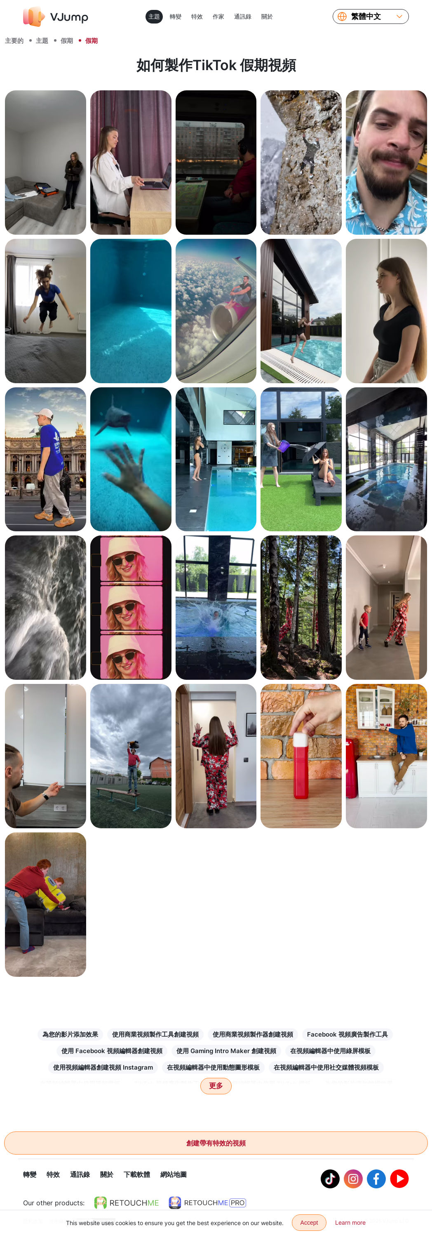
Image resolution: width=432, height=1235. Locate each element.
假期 (67, 41)
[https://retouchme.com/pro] (207, 1203)
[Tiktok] (330, 1179)
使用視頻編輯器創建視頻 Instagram (103, 1067)
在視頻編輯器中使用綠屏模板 (330, 1051)
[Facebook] (376, 1179)
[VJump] (55, 16)
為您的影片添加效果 (70, 1034)
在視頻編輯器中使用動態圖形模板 (213, 1067)
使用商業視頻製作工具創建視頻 (155, 1034)
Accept (309, 1222)
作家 (218, 16)
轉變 (175, 16)
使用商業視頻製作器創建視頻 (253, 1034)
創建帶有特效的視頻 (216, 1143)
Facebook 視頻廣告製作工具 (347, 1034)
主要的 (14, 41)
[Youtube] (399, 1179)
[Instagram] (353, 1179)
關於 (267, 16)
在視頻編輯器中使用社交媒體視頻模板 (326, 1067)
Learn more (350, 1222)
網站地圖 (173, 1175)
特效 (197, 16)
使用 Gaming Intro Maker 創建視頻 (226, 1051)
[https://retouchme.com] (126, 1203)
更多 (216, 1086)
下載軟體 (137, 1175)
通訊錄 (242, 16)
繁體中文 (366, 16)
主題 (154, 16)
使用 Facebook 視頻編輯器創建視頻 (111, 1051)
